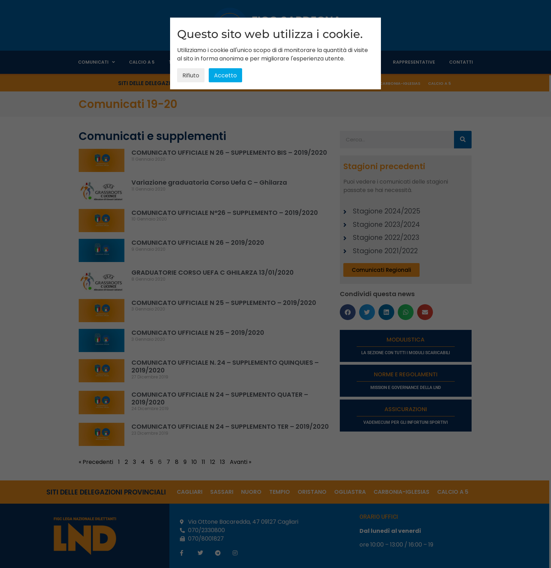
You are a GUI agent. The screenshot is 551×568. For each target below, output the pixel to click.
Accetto (225, 75)
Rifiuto (190, 75)
